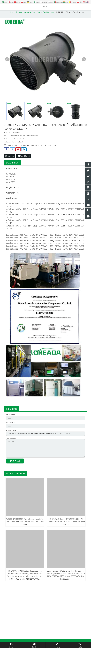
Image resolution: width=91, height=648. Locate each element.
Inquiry (9, 156)
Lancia (54, 145)
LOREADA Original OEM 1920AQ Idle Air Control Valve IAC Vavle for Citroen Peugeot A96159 (66, 522)
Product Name (11, 431)
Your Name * (10, 415)
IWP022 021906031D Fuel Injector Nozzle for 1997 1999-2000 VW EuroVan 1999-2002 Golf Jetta (25, 522)
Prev (7, 60)
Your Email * (10, 423)
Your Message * (11, 438)
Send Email (24, 156)
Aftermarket (35, 145)
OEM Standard (23, 145)
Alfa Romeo (46, 145)
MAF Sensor (12, 145)
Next (84, 60)
